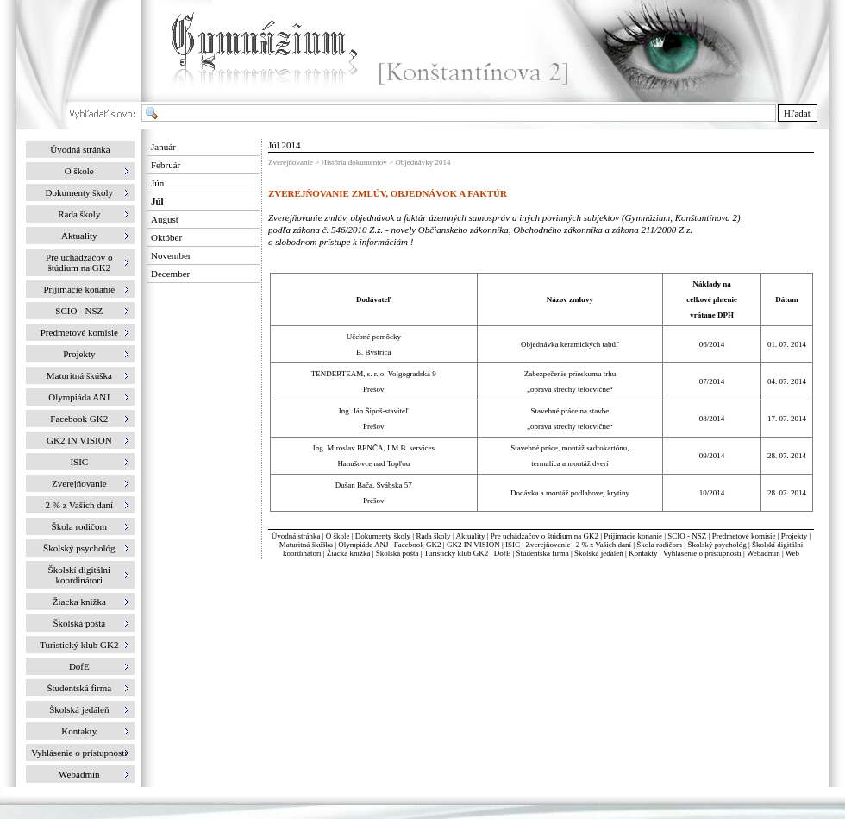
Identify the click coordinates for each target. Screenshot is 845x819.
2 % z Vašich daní (603, 544)
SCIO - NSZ (686, 536)
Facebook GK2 (417, 544)
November (171, 255)
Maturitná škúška (306, 544)
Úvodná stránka (80, 149)
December (170, 273)
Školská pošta (397, 553)
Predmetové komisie (745, 536)
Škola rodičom (659, 544)
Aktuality (470, 536)
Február (165, 165)
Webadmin (763, 553)
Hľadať (797, 113)
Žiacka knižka (349, 553)
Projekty (794, 536)
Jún (157, 183)
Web (792, 553)
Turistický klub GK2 (456, 553)
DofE (502, 553)
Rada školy (433, 536)
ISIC (512, 544)
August (164, 219)
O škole (338, 536)
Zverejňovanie (547, 544)
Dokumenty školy (382, 536)
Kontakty (643, 553)
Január (163, 147)
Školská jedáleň (598, 553)
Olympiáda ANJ (363, 544)
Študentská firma (542, 553)
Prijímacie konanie (633, 536)
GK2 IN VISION (473, 544)
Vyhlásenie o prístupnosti (702, 553)
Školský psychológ (716, 544)
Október (166, 237)
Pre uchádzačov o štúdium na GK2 (544, 536)
